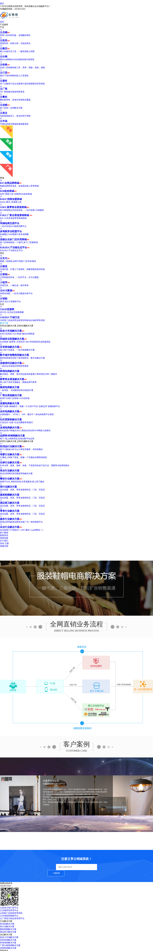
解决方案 (5, 323)
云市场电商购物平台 (9, 916)
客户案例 (4, 533)
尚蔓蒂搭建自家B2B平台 (54, 784)
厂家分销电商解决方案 (10, 945)
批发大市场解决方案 (9, 937)
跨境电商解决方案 (8, 943)
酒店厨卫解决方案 (8, 932)
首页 (2, 22)
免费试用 (4, 546)
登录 (2, 543)
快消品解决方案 (7, 924)
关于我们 (4, 541)
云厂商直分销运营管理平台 (12, 918)
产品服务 (5, 24)
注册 (7, 543)
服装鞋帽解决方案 (8, 929)
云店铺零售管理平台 (9, 910)
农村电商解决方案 (8, 940)
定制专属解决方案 (25, 326)
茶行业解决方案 (7, 926)
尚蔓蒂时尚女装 (51, 780)
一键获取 (56, 873)
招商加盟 (4, 538)
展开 (2, 3)
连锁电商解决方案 (8, 948)
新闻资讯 (4, 535)
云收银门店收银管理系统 (11, 913)
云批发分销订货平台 (9, 908)
